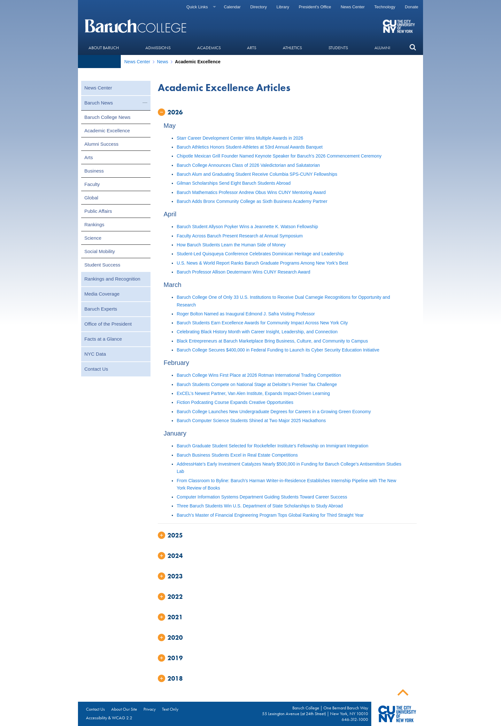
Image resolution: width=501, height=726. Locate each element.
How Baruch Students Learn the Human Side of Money (231, 244)
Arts (251, 47)
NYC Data (95, 354)
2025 (175, 535)
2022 (175, 596)
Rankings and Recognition (112, 279)
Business (94, 171)
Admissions (158, 47)
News (162, 61)
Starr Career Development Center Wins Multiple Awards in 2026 (240, 138)
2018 (175, 678)
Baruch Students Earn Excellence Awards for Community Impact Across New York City (262, 322)
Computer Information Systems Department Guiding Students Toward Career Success (262, 496)
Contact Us (96, 369)
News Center (353, 6)
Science (92, 238)
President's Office (315, 6)
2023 (175, 576)
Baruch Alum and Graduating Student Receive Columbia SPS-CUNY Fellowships (257, 174)
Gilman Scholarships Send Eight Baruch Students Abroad (233, 183)
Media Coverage (101, 294)
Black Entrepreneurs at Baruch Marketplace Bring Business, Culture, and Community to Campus (272, 341)
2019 (175, 658)
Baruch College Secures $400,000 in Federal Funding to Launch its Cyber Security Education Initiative (278, 349)
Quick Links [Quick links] (197, 6)
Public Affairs (98, 211)
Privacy (149, 709)
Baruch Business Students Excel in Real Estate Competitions (237, 455)
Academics (209, 47)
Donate (411, 6)
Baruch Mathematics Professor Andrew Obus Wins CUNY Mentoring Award (251, 192)
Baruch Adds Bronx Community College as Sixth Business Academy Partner (252, 201)
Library (282, 6)
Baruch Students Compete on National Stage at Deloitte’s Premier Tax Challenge (257, 384)
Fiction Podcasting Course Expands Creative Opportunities (235, 402)
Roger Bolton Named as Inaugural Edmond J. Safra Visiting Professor (246, 313)
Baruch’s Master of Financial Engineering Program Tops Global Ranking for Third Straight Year (270, 515)
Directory (258, 6)
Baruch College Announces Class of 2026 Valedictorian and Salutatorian (248, 165)
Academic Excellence (107, 130)
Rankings (94, 224)
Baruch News (98, 102)
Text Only (170, 709)
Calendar (232, 6)
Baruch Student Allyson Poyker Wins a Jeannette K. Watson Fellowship (247, 226)
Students (338, 47)
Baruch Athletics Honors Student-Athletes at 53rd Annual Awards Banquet (250, 147)
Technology (384, 6)
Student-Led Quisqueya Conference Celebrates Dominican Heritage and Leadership (260, 253)
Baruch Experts (100, 309)
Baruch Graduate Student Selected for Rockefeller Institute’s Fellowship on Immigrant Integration (272, 445)
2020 (175, 637)
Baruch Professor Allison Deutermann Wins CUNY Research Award (243, 271)
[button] (413, 47)
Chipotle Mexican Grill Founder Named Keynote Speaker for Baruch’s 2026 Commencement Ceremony (279, 155)
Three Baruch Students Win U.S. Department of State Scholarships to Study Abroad (260, 505)
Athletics (292, 47)
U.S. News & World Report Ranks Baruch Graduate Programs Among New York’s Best (262, 263)
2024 (175, 556)
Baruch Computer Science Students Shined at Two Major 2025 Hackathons (251, 420)
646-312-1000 (355, 719)
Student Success (102, 264)
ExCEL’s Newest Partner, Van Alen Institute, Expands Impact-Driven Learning (253, 393)
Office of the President (108, 324)
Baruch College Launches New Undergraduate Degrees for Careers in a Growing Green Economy (274, 411)
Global (91, 197)
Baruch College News (107, 117)
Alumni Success (101, 144)
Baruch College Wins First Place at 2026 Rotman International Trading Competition (259, 375)
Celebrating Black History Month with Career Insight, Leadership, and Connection (257, 331)
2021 (175, 617)
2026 (175, 112)
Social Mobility (99, 251)
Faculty (92, 184)
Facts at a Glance (103, 339)
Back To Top (403, 692)
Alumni (382, 47)
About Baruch (104, 47)
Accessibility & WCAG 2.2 (109, 718)
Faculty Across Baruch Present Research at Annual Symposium (240, 235)
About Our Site (124, 709)
